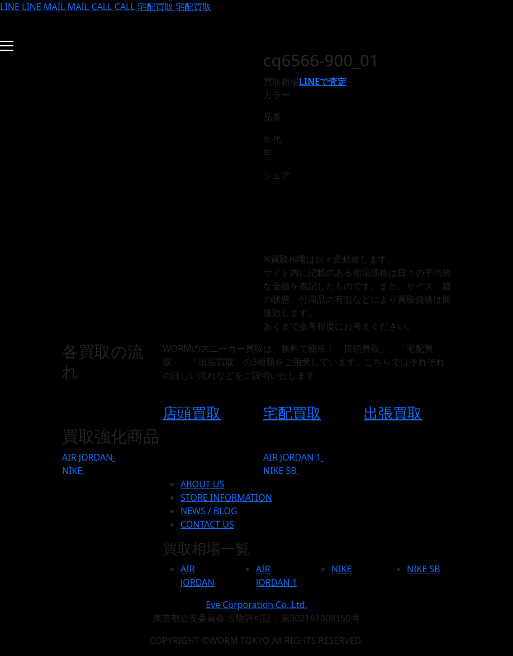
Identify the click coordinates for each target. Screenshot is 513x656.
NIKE (72, 471)
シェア (276, 175)
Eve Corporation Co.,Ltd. (256, 604)
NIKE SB (280, 471)
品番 (272, 117)
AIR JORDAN (87, 457)
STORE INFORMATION (226, 497)
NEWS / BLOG (209, 511)
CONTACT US (207, 524)
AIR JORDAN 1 (292, 457)
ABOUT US (202, 484)
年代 (272, 139)
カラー (276, 95)
